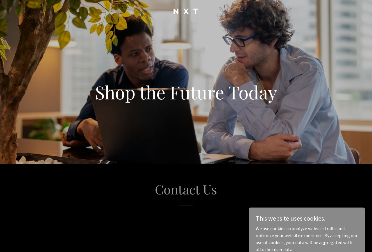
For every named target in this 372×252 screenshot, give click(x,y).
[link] (186, 12)
